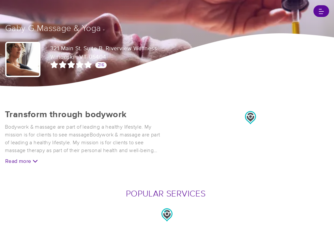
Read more (21, 161)
